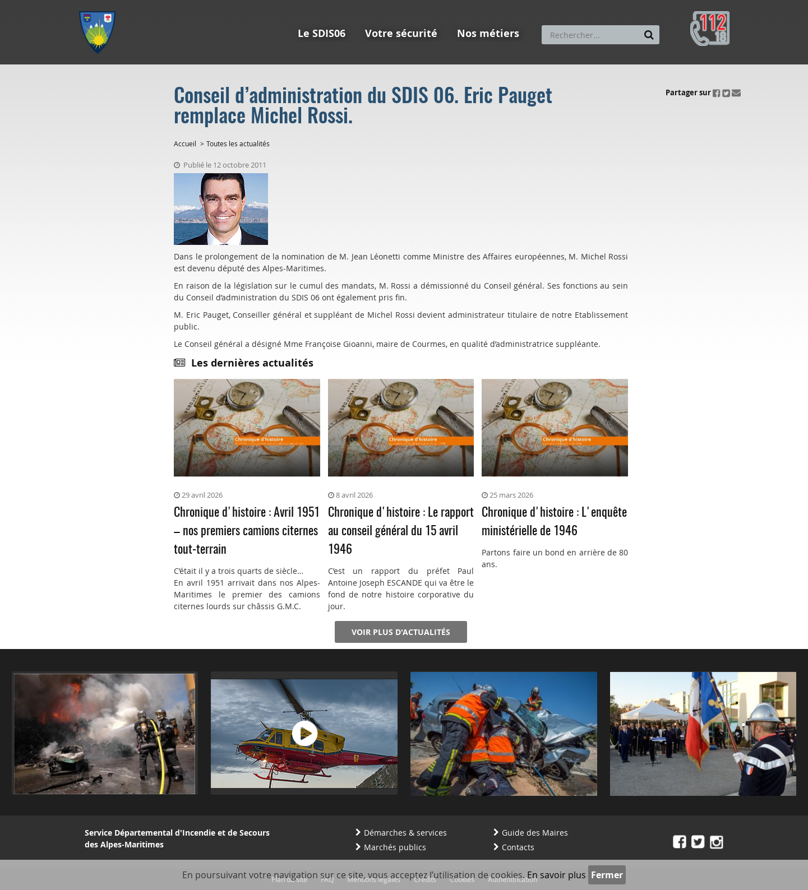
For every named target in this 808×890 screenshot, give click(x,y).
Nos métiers (488, 33)
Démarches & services (405, 832)
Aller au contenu (161, 5)
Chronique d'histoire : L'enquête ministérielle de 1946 (554, 522)
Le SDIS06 (321, 33)
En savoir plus (556, 875)
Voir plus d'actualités (401, 632)
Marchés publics (395, 847)
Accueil (185, 143)
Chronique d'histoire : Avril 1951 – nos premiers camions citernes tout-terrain (247, 531)
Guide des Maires (535, 832)
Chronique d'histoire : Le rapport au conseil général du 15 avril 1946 (401, 531)
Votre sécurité (401, 33)
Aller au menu (101, 5)
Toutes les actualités (238, 143)
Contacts (518, 847)
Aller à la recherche (230, 5)
